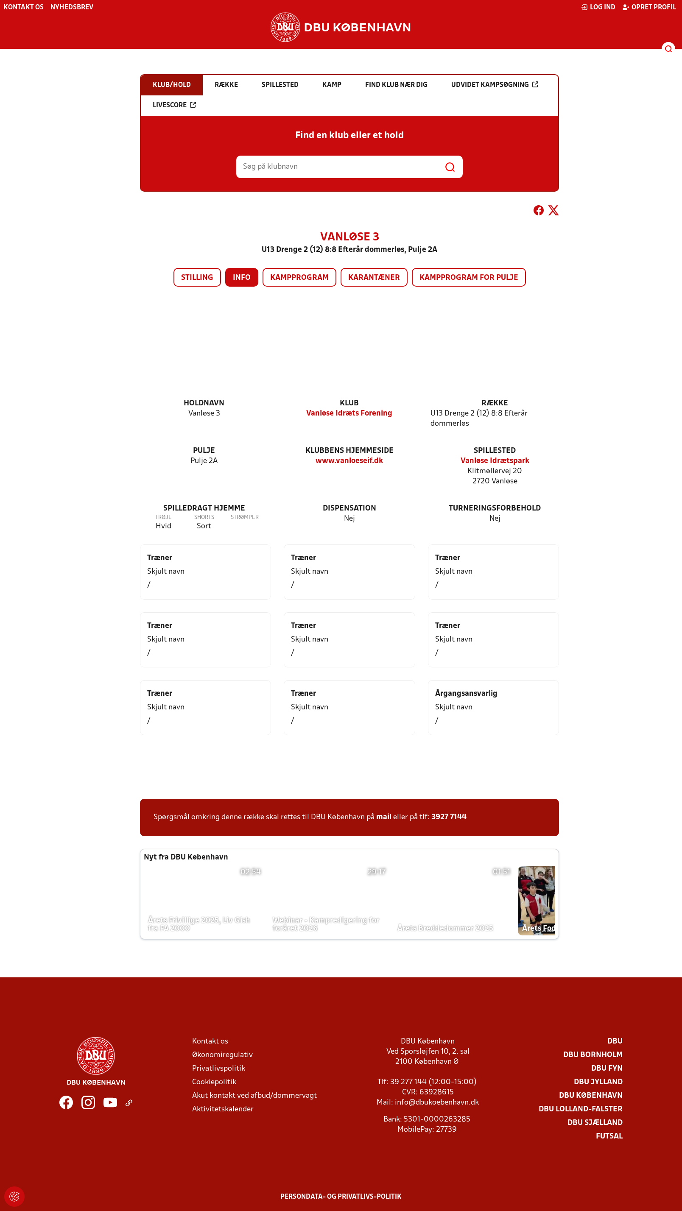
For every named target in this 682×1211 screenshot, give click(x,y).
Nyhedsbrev (71, 8)
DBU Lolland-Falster (581, 1109)
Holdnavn (204, 403)
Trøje (163, 517)
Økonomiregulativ (222, 1055)
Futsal (609, 1136)
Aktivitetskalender (223, 1109)
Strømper (245, 517)
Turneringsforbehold (495, 508)
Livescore (174, 105)
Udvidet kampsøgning (494, 84)
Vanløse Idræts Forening (349, 413)
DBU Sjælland (595, 1123)
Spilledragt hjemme (204, 508)
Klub (349, 403)
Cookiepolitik (214, 1082)
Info (242, 278)
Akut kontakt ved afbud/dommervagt (254, 1095)
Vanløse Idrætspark (495, 461)
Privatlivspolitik (218, 1068)
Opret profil (649, 7)
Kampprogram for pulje (468, 278)
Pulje (204, 451)
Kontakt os (23, 8)
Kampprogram (299, 278)
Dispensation (349, 508)
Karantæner (374, 278)
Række (494, 403)
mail (383, 817)
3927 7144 (449, 817)
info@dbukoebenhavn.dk (437, 1102)
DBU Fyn (607, 1068)
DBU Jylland (598, 1082)
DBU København (591, 1095)
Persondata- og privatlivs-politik (341, 1197)
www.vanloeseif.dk (349, 461)
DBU (615, 1041)
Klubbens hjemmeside (349, 451)
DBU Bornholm (593, 1055)
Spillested (495, 451)
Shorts (204, 517)
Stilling (197, 278)
